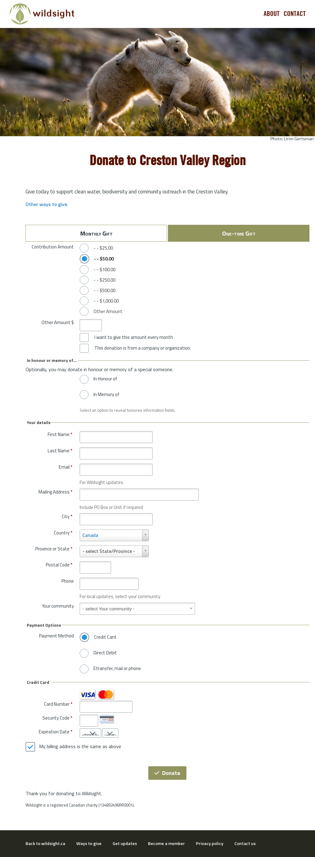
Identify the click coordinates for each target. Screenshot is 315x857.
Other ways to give (46, 204)
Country (63, 532)
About (272, 13)
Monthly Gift (96, 233)
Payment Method (56, 635)
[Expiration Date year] (110, 733)
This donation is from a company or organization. (142, 348)
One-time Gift (239, 233)
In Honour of (105, 378)
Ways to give (89, 843)
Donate (167, 773)
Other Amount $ (58, 322)
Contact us (245, 843)
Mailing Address (55, 491)
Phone (68, 581)
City (67, 516)
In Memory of (106, 394)
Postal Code (59, 564)
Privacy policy (209, 843)
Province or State (53, 548)
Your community (58, 605)
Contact (295, 13)
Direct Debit (105, 652)
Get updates (125, 843)
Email (65, 466)
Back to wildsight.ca (45, 843)
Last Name (60, 450)
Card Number (57, 704)
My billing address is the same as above (80, 746)
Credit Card (105, 637)
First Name (60, 434)
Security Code (56, 717)
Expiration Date (54, 731)
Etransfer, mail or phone (117, 668)
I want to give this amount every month (133, 337)
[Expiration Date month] (90, 733)
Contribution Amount (53, 246)
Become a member (166, 843)
